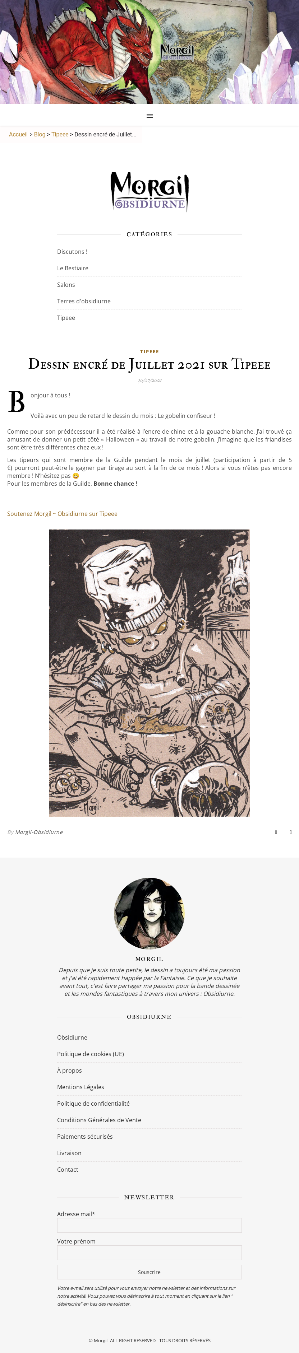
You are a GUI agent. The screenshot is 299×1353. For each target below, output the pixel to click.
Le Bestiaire (72, 268)
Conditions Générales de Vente (99, 1120)
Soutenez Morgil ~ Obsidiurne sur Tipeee (62, 514)
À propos (69, 1070)
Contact (67, 1170)
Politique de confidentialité (93, 1103)
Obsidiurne (72, 1037)
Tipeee (60, 134)
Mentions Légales (80, 1087)
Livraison (69, 1153)
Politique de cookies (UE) (90, 1054)
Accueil (18, 134)
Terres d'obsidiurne (84, 301)
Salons (66, 285)
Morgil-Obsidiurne (39, 832)
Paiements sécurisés (85, 1136)
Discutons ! (72, 252)
